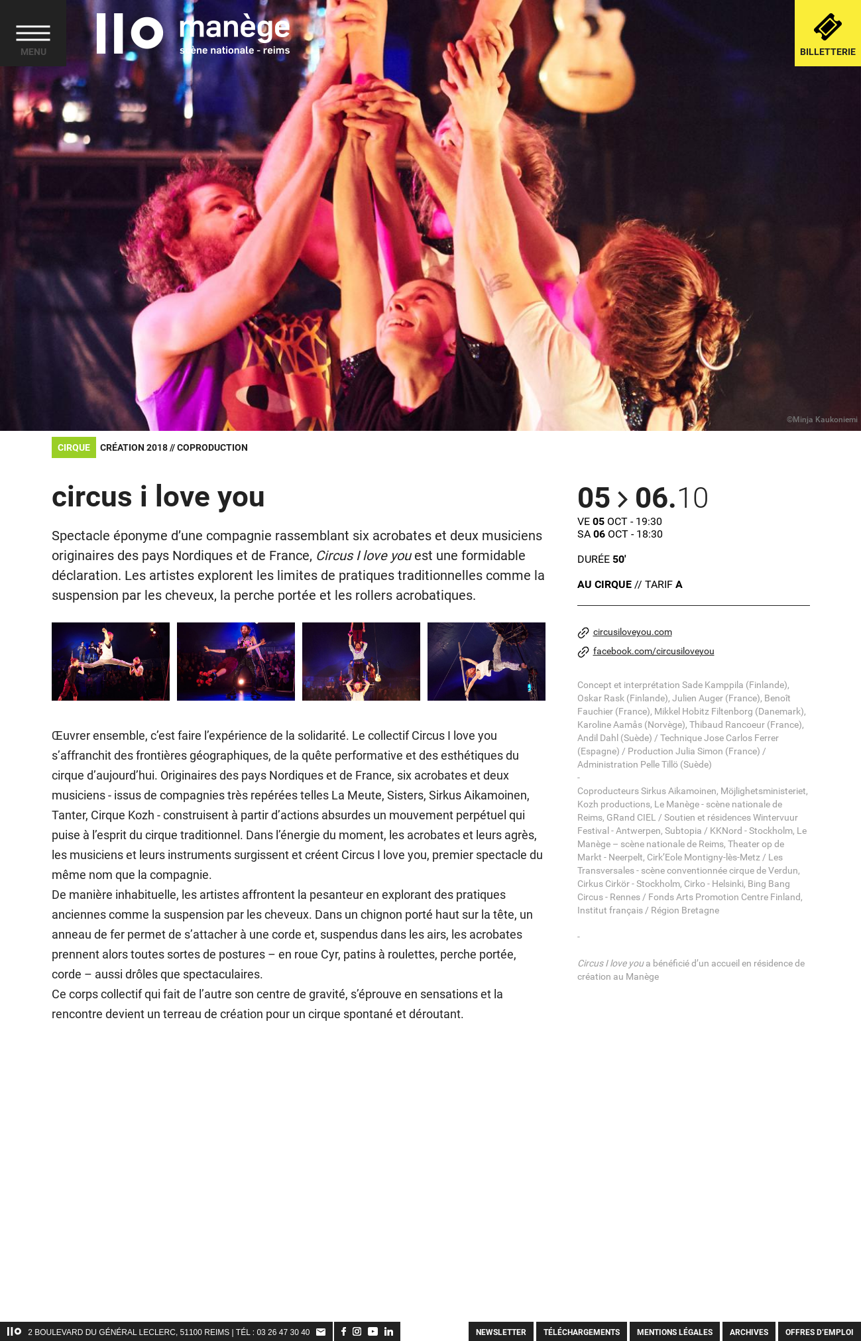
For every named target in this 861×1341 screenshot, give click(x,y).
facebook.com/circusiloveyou (646, 652)
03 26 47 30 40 (283, 1332)
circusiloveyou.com (624, 632)
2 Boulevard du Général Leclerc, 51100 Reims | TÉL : (142, 1332)
